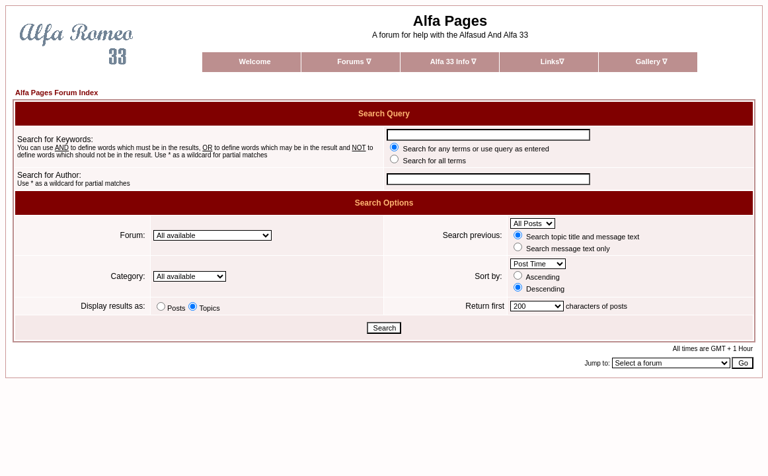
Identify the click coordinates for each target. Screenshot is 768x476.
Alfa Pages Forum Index (56, 93)
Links (552, 61)
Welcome (254, 61)
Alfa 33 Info (453, 61)
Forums (353, 61)
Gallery (651, 61)
